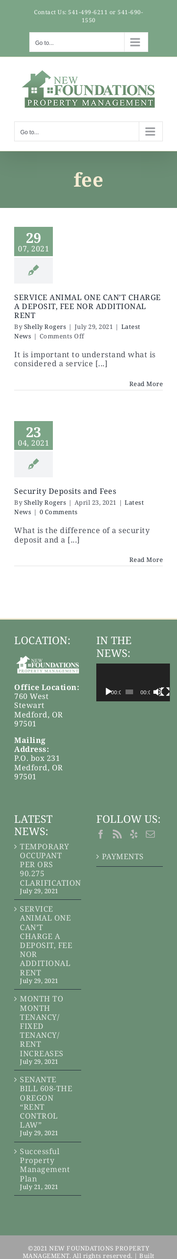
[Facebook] (101, 833)
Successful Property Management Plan (45, 1165)
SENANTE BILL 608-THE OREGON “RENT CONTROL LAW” (46, 1102)
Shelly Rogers (45, 326)
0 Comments (59, 512)
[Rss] (117, 833)
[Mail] (150, 833)
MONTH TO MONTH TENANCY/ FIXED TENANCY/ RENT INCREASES (42, 1026)
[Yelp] (134, 833)
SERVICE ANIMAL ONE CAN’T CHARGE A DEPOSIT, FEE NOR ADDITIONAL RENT (87, 306)
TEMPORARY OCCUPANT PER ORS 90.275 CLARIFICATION (48, 865)
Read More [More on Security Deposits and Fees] (146, 559)
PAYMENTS (123, 856)
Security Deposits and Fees (65, 491)
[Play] (108, 692)
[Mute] (170, 692)
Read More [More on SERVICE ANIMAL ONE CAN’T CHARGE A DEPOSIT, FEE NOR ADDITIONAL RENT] (146, 383)
